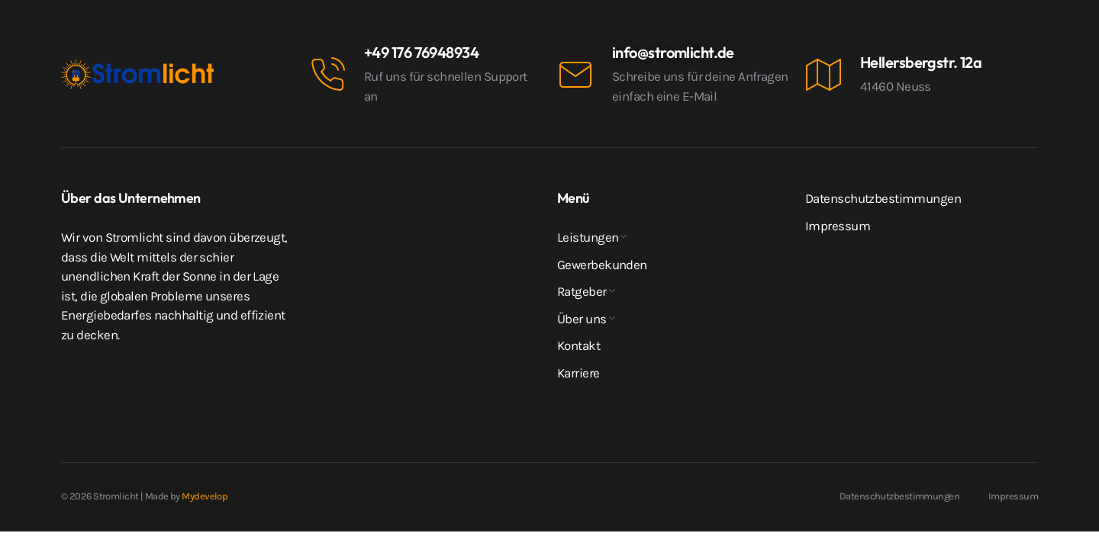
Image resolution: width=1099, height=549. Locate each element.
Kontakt (578, 345)
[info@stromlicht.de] (575, 74)
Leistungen (587, 237)
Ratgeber (582, 291)
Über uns (582, 318)
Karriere (578, 372)
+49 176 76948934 (421, 52)
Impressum (837, 225)
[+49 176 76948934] (327, 74)
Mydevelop (204, 496)
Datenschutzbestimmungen (883, 198)
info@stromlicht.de (673, 52)
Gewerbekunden (602, 264)
